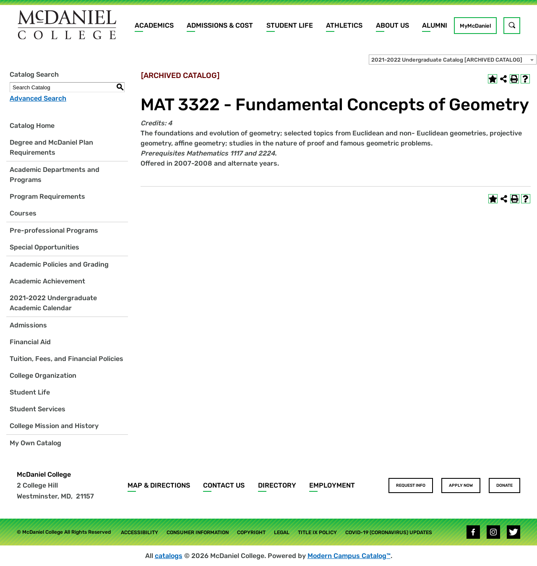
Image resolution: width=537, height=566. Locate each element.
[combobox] (453, 60)
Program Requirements (47, 196)
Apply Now (461, 485)
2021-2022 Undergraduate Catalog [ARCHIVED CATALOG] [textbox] (446, 60)
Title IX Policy (317, 532)
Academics (154, 25)
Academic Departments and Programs (54, 175)
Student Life (289, 25)
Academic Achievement (47, 281)
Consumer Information (198, 532)
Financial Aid (30, 342)
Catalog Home (32, 126)
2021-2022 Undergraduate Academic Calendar (53, 303)
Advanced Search (38, 98)
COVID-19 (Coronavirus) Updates (388, 532)
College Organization (43, 375)
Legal (281, 532)
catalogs (168, 556)
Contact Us (224, 485)
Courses (23, 213)
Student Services (37, 409)
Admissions (28, 325)
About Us (392, 25)
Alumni (434, 25)
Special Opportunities (44, 247)
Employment (332, 485)
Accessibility (139, 532)
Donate (504, 485)
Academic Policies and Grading (59, 264)
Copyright (251, 532)
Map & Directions (159, 485)
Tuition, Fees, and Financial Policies (66, 359)
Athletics (344, 25)
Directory (277, 485)
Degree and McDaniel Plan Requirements (51, 147)
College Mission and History (54, 426)
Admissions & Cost (220, 25)
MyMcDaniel (475, 26)
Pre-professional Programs (54, 230)
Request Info (410, 485)
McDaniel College (44, 474)
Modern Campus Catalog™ (349, 556)
